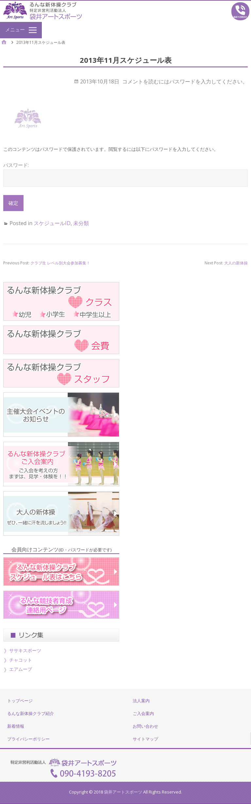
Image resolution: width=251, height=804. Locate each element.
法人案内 (141, 701)
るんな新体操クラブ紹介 (30, 713)
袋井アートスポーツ (123, 792)
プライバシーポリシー (28, 739)
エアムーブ (20, 669)
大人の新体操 (236, 263)
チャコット (20, 660)
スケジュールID (52, 223)
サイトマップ (145, 739)
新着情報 (15, 726)
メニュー (15, 29)
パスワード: (125, 174)
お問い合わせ (145, 726)
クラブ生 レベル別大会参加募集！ (60, 263)
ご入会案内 (143, 713)
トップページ (20, 701)
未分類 (81, 223)
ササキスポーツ (25, 650)
